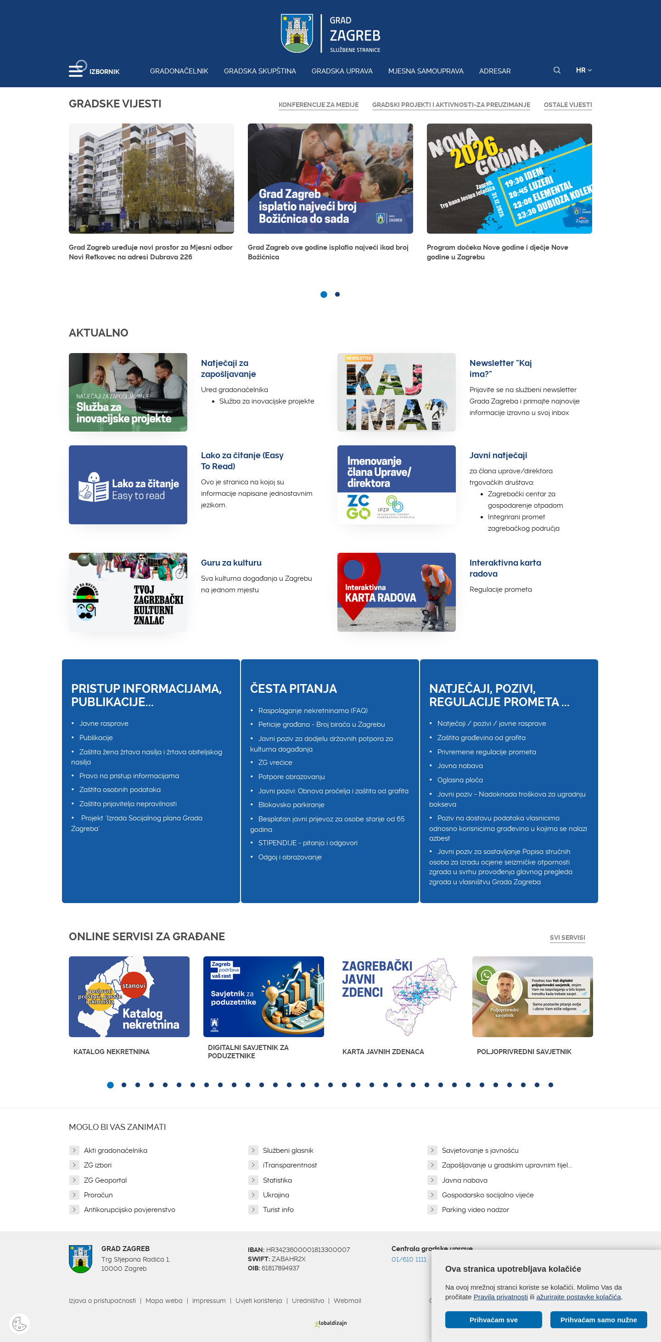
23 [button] (413, 1085)
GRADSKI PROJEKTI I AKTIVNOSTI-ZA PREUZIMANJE (451, 104)
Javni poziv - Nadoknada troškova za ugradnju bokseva (507, 799)
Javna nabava (460, 766)
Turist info (278, 1210)
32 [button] (537, 1085)
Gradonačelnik (179, 71)
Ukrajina (276, 1195)
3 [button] (137, 1085)
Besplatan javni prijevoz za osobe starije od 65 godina (327, 824)
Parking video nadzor (475, 1210)
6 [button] (179, 1085)
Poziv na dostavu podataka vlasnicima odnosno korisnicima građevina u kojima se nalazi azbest (508, 828)
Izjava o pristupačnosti (102, 1300)
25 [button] (440, 1085)
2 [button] (337, 294)
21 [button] (385, 1085)
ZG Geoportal (105, 1180)
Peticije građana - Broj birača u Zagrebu (321, 724)
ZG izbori (98, 1165)
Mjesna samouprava (426, 71)
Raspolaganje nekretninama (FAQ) (313, 711)
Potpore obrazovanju (291, 777)
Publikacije (96, 738)
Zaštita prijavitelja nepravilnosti (128, 804)
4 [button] (151, 1085)
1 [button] (323, 294)
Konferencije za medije (319, 104)
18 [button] (344, 1085)
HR (584, 70)
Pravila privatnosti (501, 1297)
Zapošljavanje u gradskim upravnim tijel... (507, 1165)
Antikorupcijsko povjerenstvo (129, 1210)
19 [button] (358, 1085)
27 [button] (468, 1085)
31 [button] (523, 1085)
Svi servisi (567, 937)
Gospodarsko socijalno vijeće (488, 1195)
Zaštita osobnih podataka (120, 790)
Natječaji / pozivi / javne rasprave (491, 723)
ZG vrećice (275, 762)
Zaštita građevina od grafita (481, 738)
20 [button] (371, 1085)
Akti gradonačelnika (115, 1150)
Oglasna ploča (460, 780)
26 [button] (454, 1085)
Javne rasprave (104, 723)
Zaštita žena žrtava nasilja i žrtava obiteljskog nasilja (146, 757)
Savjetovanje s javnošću (480, 1150)
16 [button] (316, 1085)
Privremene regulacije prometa (486, 752)
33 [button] (550, 1085)
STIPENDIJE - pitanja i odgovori (308, 843)
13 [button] (275, 1085)
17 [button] (330, 1085)
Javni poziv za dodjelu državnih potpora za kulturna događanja (321, 744)
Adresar (495, 71)
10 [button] (234, 1085)
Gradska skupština (260, 71)
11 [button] (247, 1085)
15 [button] (303, 1085)
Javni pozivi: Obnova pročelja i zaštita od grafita (333, 791)
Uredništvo (308, 1300)
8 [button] (206, 1085)
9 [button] (220, 1085)
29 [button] (495, 1085)
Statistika (277, 1180)
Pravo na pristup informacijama (129, 776)
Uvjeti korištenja (258, 1300)
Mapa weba (164, 1300)
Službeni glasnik (288, 1150)
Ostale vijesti (568, 104)
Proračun (98, 1195)
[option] (151, 195)
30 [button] (509, 1085)
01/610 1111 (409, 1259)
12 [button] (261, 1085)
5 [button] (165, 1085)
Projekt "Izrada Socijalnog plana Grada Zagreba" (136, 823)
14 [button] (289, 1085)
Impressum (209, 1300)
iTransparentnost (290, 1165)
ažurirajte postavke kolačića (578, 1297)
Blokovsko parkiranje (291, 805)
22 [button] (399, 1085)
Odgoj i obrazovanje (290, 857)
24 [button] (426, 1085)
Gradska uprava (342, 71)
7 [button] (192, 1085)
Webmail (347, 1300)
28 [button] (482, 1085)
